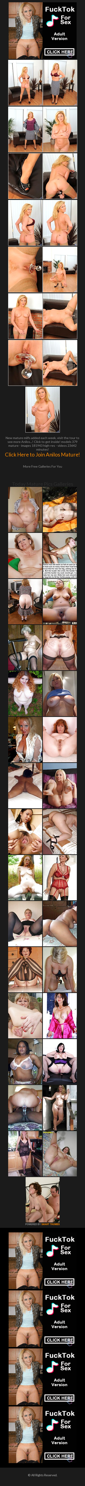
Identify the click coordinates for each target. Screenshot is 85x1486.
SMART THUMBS (50, 1224)
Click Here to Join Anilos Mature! (42, 454)
